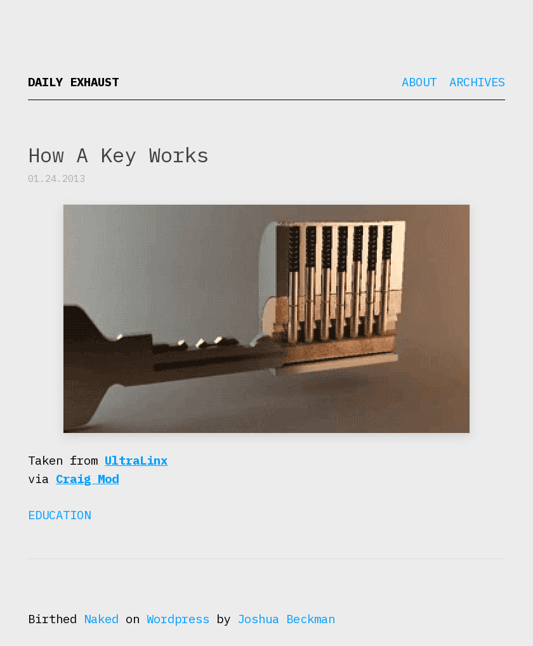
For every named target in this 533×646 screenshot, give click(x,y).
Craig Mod (87, 478)
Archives (477, 81)
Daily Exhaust (73, 81)
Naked (101, 618)
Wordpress (178, 618)
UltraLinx (136, 460)
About (419, 81)
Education (59, 514)
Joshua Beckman (286, 618)
